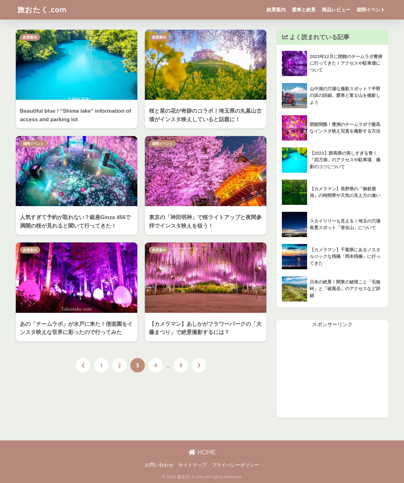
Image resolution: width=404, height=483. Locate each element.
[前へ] (83, 365)
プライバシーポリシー (235, 465)
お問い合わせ (159, 465)
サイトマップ (192, 465)
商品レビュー (336, 9)
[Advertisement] (332, 373)
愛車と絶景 (304, 9)
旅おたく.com (42, 9)
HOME (202, 452)
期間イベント (371, 9)
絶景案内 (276, 9)
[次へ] (199, 365)
